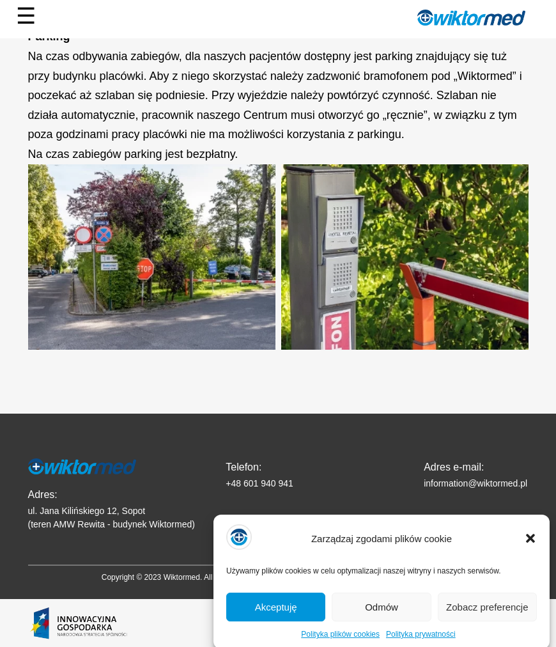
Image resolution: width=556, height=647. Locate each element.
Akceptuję (276, 614)
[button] (530, 546)
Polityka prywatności (421, 641)
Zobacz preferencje (487, 614)
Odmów (381, 614)
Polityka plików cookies (340, 641)
